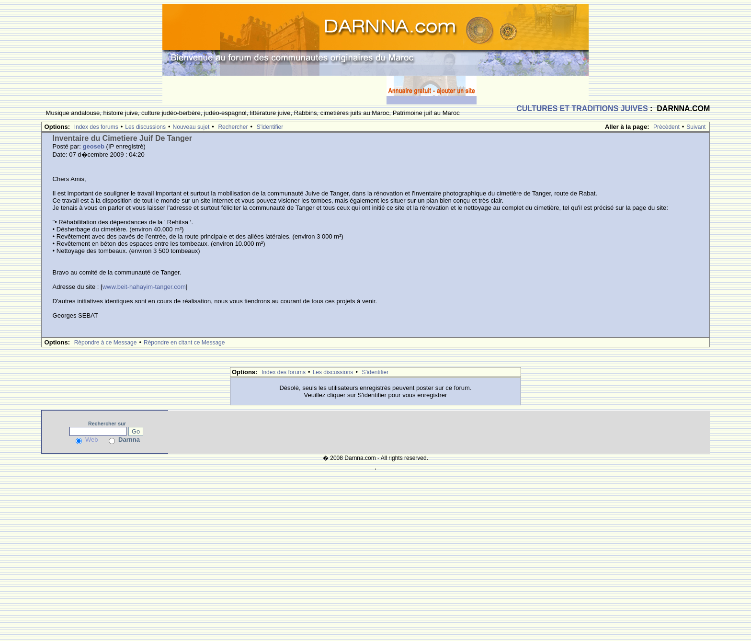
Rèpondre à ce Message (105, 342)
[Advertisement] (274, 90)
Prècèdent (666, 127)
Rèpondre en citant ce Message (184, 342)
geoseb (93, 146)
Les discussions (145, 127)
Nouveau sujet (191, 127)
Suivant (695, 127)
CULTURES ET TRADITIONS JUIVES (582, 108)
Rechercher (233, 127)
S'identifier (270, 127)
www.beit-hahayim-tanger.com (144, 286)
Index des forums (96, 127)
